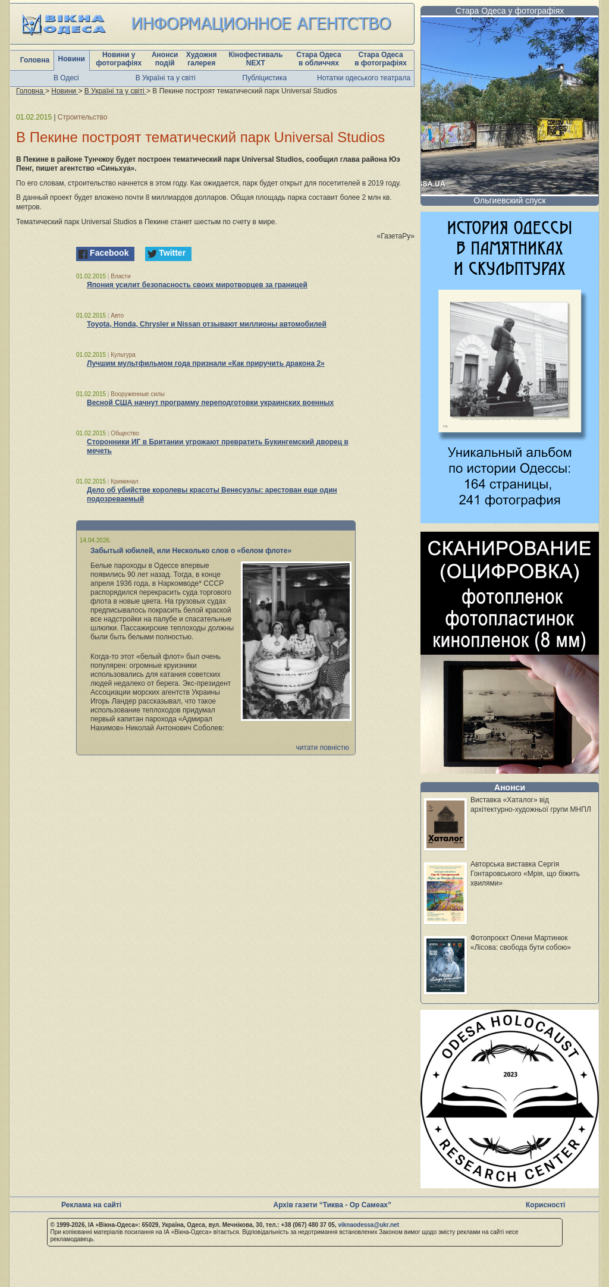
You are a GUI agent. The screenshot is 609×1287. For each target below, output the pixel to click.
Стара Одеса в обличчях (318, 59)
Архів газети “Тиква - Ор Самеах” (332, 1205)
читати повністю (322, 747)
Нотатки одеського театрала (363, 78)
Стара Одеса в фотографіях (380, 59)
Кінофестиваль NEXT (255, 59)
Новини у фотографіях (119, 59)
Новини (71, 59)
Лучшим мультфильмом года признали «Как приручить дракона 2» (206, 363)
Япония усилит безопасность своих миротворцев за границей (197, 285)
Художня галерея (201, 59)
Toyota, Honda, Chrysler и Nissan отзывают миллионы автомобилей (207, 324)
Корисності (545, 1205)
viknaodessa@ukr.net (368, 1225)
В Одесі (66, 78)
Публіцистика (265, 78)
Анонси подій (165, 59)
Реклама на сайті (91, 1205)
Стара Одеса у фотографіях (510, 10)
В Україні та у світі (166, 78)
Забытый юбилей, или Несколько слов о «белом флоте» (190, 551)
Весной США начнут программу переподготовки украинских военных (210, 402)
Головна (34, 60)
